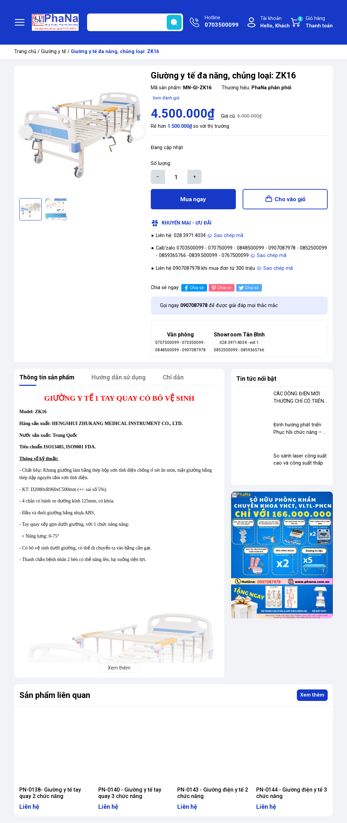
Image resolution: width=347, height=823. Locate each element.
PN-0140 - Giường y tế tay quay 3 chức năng (129, 792)
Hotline (222, 22)
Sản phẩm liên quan (54, 695)
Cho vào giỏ (290, 199)
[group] (81, 133)
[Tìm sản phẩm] (135, 22)
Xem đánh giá (165, 97)
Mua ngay (193, 199)
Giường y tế (53, 51)
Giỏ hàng (315, 23)
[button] (137, 132)
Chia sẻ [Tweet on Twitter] (248, 287)
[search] (174, 22)
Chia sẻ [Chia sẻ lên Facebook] (193, 287)
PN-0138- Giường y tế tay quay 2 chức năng (50, 792)
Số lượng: (161, 163)
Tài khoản (275, 22)
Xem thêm (312, 695)
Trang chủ (25, 51)
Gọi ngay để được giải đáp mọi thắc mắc (219, 305)
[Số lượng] (176, 177)
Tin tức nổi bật (256, 378)
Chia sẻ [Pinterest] (220, 287)
